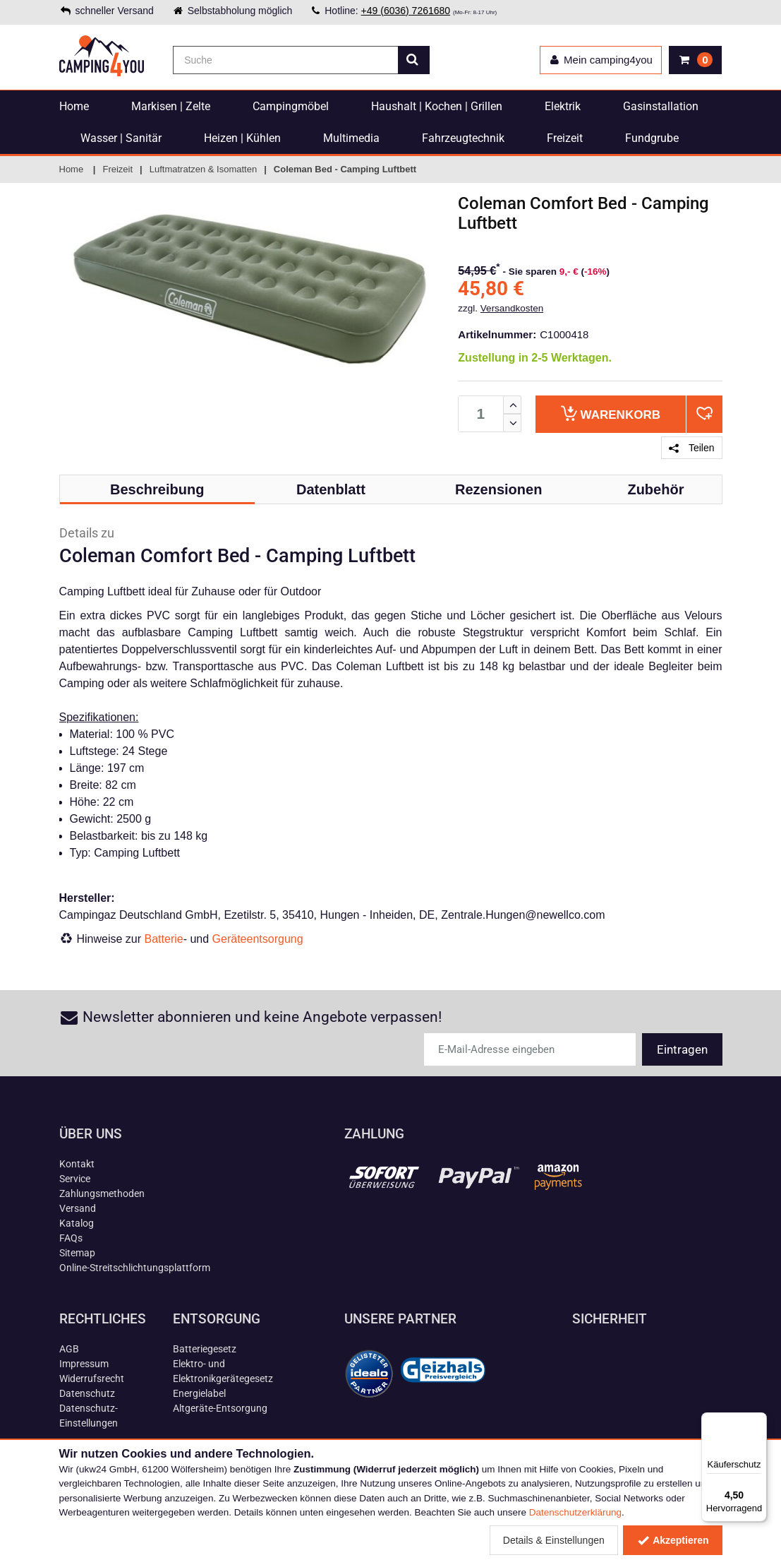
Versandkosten (511, 308)
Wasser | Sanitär (121, 138)
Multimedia (351, 138)
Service (74, 1178)
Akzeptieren (672, 1540)
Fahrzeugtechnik (463, 138)
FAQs (71, 1238)
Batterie (164, 939)
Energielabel (199, 1393)
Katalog (76, 1223)
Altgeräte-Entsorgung (220, 1408)
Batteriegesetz (204, 1348)
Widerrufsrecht (91, 1378)
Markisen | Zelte (170, 106)
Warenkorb (610, 413)
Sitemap (77, 1252)
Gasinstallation (660, 106)
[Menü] (758, 1420)
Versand (77, 1208)
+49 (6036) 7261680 (406, 10)
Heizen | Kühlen (242, 138)
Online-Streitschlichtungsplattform (134, 1267)
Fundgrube (652, 138)
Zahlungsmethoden (102, 1193)
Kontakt (77, 1163)
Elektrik (563, 106)
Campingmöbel (291, 106)
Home (74, 106)
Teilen (691, 447)
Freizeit (565, 138)
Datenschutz (87, 1393)
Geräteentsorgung (257, 939)
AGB (69, 1348)
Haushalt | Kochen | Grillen (436, 106)
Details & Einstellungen (554, 1540)
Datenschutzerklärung (575, 1512)
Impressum (84, 1363)
